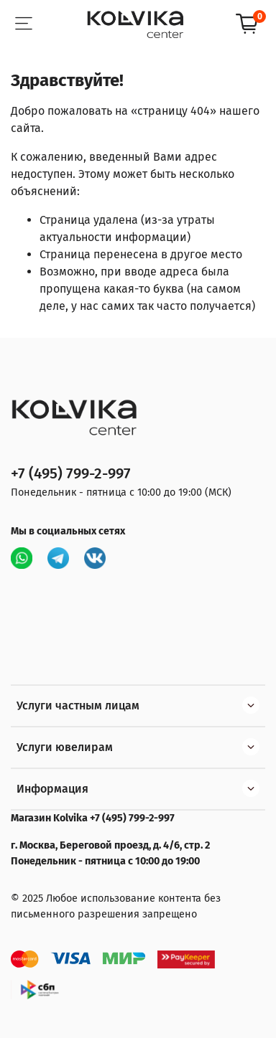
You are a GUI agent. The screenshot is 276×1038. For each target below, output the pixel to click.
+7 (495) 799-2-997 (71, 474)
